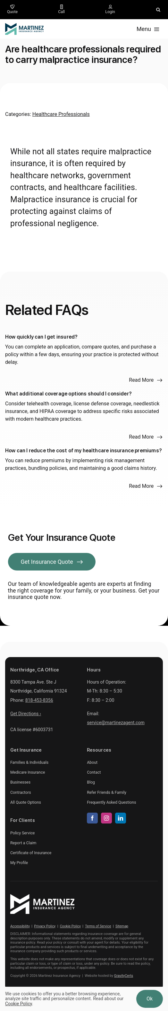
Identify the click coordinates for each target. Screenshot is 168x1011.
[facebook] (92, 818)
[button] (158, 9)
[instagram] (106, 818)
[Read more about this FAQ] (146, 380)
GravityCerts (123, 976)
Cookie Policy (70, 926)
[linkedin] (120, 818)
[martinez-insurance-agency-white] (42, 896)
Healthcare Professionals (61, 114)
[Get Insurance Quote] (52, 562)
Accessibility (20, 926)
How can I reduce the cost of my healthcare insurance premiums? (83, 451)
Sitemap (121, 926)
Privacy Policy (44, 926)
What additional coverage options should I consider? (68, 394)
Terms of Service (98, 926)
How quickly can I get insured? (41, 337)
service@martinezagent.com (116, 722)
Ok (150, 999)
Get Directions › (25, 713)
